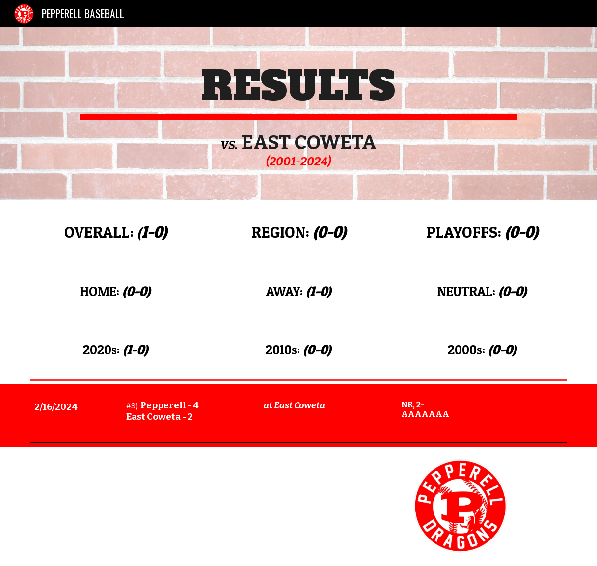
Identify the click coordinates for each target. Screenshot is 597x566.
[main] (298, 114)
